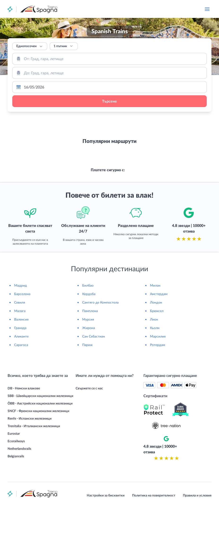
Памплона (90, 341)
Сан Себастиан (93, 367)
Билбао (88, 316)
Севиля (19, 333)
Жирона (88, 358)
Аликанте (21, 367)
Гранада (20, 358)
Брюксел (156, 341)
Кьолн (154, 358)
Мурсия (88, 350)
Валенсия (21, 350)
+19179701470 (139, 9)
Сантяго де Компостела (100, 333)
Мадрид (20, 316)
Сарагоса (21, 375)
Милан (155, 316)
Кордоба (88, 324)
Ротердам (157, 375)
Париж (87, 375)
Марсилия (158, 367)
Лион (154, 350)
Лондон (156, 333)
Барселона (22, 324)
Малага (20, 341)
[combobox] (109, 59)
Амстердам (158, 324)
